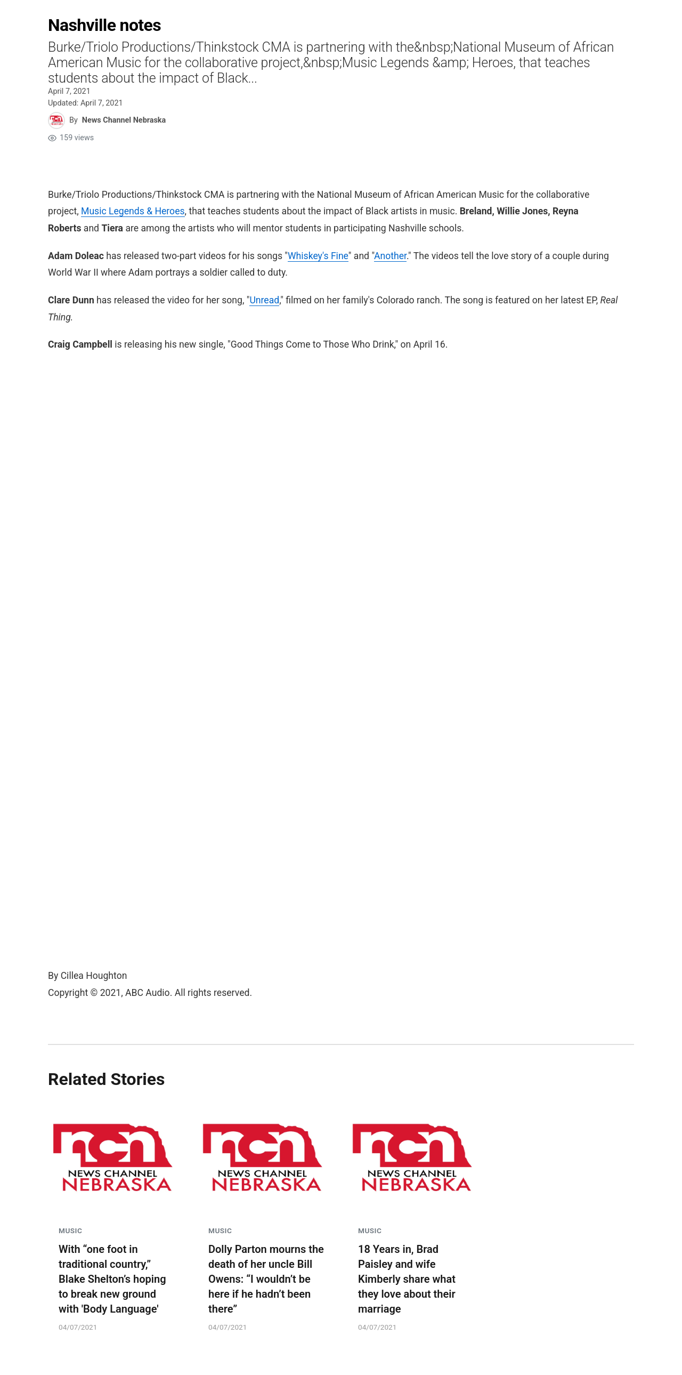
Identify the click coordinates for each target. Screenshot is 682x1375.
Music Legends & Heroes (133, 211)
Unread (264, 300)
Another (390, 256)
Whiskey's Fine (318, 256)
